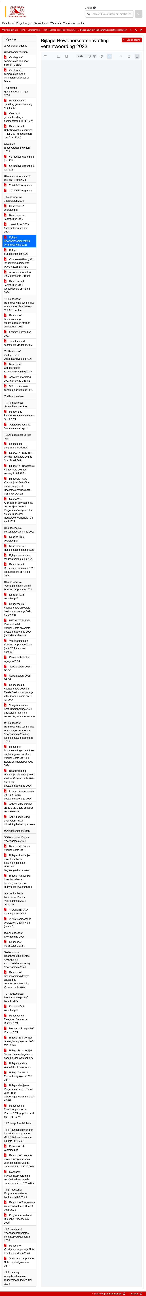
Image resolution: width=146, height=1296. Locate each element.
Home (22, 30)
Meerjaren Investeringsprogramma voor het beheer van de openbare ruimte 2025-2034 (19, 1177)
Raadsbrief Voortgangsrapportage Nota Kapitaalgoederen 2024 (19, 1249)
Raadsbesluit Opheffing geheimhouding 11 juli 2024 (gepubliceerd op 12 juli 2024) (18, 132)
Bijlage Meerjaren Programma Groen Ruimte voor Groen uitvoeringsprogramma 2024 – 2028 (19, 1093)
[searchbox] (109, 14)
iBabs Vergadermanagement (109, 1293)
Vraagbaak (69, 23)
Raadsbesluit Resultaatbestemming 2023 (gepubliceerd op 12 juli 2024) (19, 570)
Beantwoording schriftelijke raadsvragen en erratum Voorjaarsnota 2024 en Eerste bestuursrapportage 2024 (19, 778)
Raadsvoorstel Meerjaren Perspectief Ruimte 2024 (16, 1019)
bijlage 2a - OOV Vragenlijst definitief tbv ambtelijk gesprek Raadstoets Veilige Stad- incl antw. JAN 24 (17, 486)
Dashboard (8, 23)
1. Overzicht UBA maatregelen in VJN (16, 912)
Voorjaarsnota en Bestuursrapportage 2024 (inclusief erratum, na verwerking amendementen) (19, 711)
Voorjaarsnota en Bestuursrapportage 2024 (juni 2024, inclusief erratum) (18, 646)
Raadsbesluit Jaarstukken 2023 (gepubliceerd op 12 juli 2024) (17, 287)
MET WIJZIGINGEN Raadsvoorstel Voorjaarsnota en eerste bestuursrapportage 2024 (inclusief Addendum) (18, 628)
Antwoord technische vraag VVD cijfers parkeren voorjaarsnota (19, 808)
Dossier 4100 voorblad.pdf (14, 539)
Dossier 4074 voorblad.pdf (14, 1148)
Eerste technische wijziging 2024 (16, 659)
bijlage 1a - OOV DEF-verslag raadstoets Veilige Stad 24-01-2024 (19, 457)
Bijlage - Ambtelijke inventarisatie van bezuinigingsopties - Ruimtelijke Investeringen (18, 881)
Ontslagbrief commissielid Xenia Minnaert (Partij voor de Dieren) (17, 76)
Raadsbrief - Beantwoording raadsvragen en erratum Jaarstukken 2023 (17, 321)
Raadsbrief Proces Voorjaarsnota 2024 (17, 848)
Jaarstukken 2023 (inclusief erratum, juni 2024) (16, 228)
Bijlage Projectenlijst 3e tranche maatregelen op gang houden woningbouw (18, 1054)
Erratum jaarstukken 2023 (17, 334)
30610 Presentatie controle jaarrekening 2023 (18, 388)
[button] (138, 14)
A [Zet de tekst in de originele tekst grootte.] (130, 30)
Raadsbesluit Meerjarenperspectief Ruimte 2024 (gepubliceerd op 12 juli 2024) (19, 1111)
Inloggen (136, 1293)
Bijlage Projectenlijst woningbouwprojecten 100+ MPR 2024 (19, 1041)
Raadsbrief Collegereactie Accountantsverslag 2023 (18, 368)
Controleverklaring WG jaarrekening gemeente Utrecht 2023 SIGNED (19, 263)
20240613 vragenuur (18, 190)
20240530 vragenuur (18, 185)
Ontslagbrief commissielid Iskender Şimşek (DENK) (16, 61)
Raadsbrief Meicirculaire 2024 (14, 944)
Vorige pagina (131, 40)
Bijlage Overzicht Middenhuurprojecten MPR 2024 (19, 1076)
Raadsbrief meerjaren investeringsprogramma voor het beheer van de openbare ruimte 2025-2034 (19, 1161)
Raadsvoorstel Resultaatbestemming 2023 (19, 548)
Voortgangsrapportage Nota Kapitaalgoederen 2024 (19, 1262)
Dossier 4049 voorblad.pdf (14, 1008)
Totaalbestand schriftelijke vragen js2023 (18, 343)
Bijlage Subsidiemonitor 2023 (16, 252)
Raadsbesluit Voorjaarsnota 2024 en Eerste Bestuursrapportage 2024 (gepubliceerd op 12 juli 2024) (18, 692)
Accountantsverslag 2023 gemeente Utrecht (17, 274)
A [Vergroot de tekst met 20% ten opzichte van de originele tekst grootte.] (136, 29)
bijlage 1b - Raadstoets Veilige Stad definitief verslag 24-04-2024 (19, 470)
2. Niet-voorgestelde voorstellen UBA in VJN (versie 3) (17, 923)
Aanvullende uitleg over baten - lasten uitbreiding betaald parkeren (19, 821)
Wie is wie (56, 23)
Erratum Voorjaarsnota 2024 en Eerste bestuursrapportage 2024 (19, 795)
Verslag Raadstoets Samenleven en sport (17, 426)
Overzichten (40, 23)
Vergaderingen (24, 23)
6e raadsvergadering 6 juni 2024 (19, 168)
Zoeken (89, 8)
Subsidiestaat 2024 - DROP (18, 668)
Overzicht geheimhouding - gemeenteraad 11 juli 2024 (18, 117)
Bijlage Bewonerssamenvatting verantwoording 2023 (17, 241)
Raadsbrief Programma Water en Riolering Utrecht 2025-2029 (19, 1206)
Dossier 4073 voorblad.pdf (14, 596)
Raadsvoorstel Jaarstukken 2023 (14, 217)
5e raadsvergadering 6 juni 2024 (19, 158)
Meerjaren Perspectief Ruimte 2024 (18, 1030)
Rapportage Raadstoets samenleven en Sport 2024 (19, 415)
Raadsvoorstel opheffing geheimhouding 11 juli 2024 (18, 104)
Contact (81, 23)
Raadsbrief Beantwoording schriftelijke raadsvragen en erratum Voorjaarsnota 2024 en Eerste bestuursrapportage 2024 (19, 756)
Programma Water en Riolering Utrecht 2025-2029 (18, 1219)
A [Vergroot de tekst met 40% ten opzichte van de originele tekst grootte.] (141, 30)
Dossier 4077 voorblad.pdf (14, 208)
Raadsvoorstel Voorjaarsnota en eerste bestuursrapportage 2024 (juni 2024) (18, 609)
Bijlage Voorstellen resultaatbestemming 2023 (18, 557)
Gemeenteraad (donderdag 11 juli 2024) (60, 30)
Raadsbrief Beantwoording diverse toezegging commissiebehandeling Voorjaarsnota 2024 (17, 980)
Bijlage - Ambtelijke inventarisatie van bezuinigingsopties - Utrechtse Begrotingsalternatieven (17, 863)
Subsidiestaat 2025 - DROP (18, 677)
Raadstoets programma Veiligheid (16, 446)
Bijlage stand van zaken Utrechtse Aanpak (17, 1065)
